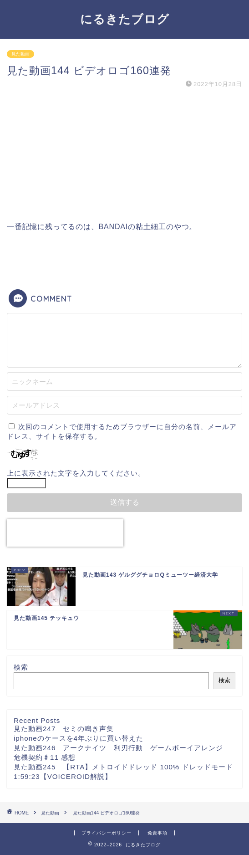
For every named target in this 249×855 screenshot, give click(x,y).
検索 (21, 667)
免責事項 (157, 832)
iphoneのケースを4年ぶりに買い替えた (78, 738)
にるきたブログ (124, 18)
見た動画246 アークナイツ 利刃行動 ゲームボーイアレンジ (122, 748)
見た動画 (20, 53)
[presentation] (65, 533)
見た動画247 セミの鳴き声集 (64, 728)
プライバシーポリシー (106, 832)
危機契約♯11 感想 (45, 757)
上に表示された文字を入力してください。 (76, 473)
